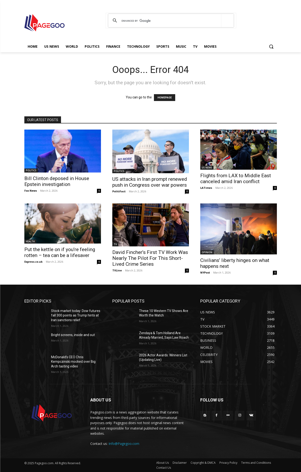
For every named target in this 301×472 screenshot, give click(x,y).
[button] (271, 46)
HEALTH (30, 241)
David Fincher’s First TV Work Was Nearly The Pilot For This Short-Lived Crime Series (150, 258)
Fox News (30, 190)
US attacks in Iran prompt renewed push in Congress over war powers (149, 182)
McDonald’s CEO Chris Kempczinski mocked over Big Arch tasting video (73, 361)
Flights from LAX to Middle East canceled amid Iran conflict (235, 178)
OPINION (207, 252)
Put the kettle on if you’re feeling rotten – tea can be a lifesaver (59, 252)
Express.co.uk (33, 261)
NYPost (205, 272)
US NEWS (207, 167)
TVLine (117, 270)
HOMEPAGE (164, 97)
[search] (170, 21)
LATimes (206, 188)
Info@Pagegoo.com (124, 443)
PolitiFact (119, 191)
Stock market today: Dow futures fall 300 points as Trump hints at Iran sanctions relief (75, 315)
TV (115, 244)
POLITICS (31, 170)
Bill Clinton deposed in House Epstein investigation (56, 181)
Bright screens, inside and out (73, 335)
